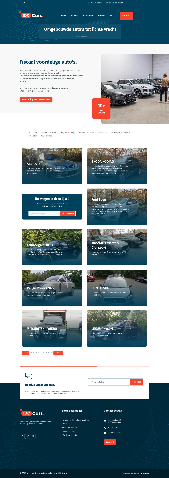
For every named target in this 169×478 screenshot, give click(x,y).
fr (28, 3)
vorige (25, 353)
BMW (92, 133)
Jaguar (64, 133)
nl (24, 3)
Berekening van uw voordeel (36, 99)
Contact (110, 442)
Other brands (46, 136)
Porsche (43, 133)
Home (74, 36)
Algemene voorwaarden (131, 474)
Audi (35, 133)
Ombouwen (69, 213)
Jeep (72, 133)
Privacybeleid (145, 474)
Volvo (126, 133)
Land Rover (102, 133)
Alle (28, 133)
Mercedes (82, 133)
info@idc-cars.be (114, 433)
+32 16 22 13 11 (113, 428)
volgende (58, 353)
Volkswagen (115, 133)
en (21, 3)
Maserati (54, 133)
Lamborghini (32, 136)
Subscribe (136, 382)
